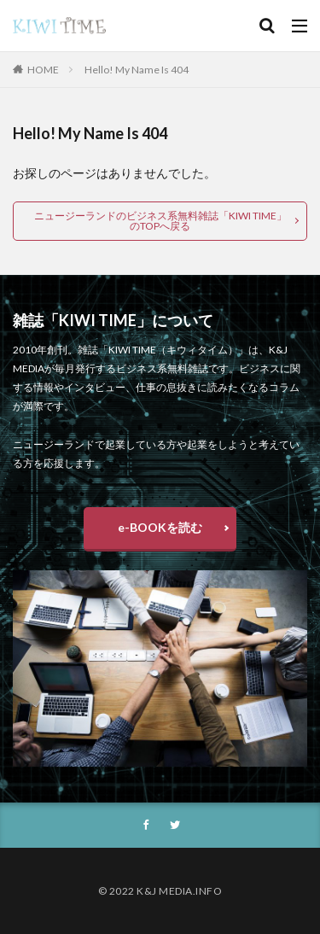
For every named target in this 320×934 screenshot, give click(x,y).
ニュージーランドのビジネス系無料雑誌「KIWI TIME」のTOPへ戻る (160, 220)
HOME (43, 69)
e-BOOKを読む (160, 527)
